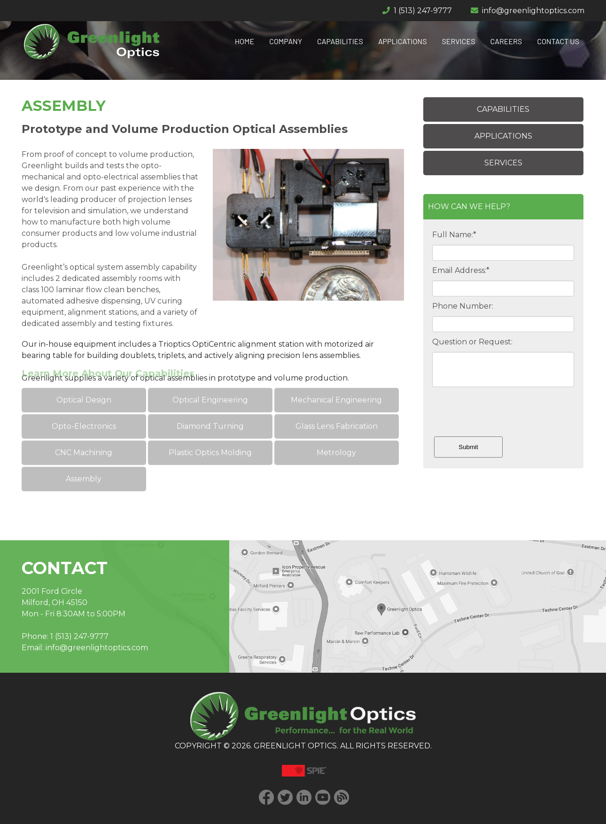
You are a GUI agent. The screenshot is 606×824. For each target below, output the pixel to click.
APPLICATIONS (402, 41)
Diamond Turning (210, 411)
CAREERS (506, 41)
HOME (245, 41)
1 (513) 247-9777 (423, 10)
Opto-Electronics (84, 411)
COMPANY (285, 41)
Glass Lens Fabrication (336, 411)
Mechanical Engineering (336, 385)
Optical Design (83, 385)
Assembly (83, 464)
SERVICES (458, 41)
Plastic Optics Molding (210, 438)
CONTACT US (558, 41)
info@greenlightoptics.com (533, 10)
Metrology (336, 438)
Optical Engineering (210, 385)
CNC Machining (83, 438)
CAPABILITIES (340, 41)
